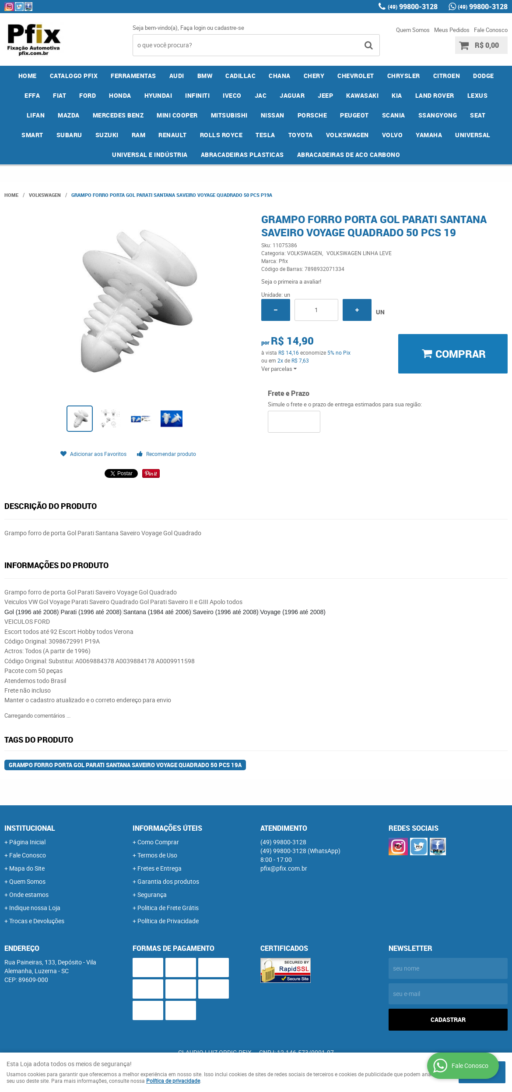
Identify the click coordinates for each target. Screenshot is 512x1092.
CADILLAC (240, 75)
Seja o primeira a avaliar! (291, 281)
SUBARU (69, 135)
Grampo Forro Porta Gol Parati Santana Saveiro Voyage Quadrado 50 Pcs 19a (125, 765)
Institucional (29, 828)
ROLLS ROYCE (221, 135)
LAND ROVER (434, 95)
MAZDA (69, 115)
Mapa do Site (27, 868)
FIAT (59, 95)
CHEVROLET (355, 75)
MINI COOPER (177, 115)
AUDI (176, 75)
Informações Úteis (167, 828)
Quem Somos (413, 30)
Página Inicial (27, 842)
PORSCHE (312, 115)
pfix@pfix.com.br (283, 868)
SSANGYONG (437, 115)
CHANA (280, 75)
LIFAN (36, 115)
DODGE (483, 75)
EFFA (32, 95)
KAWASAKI (362, 95)
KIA (397, 95)
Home (27, 75)
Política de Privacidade (168, 921)
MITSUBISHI (229, 115)
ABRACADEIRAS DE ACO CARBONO (348, 154)
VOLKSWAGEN (347, 135)
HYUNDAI (158, 95)
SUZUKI (107, 135)
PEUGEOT (354, 115)
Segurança (152, 894)
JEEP (325, 95)
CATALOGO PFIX (74, 75)
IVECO (232, 95)
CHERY (314, 75)
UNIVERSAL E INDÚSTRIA (150, 154)
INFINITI (197, 95)
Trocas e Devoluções (36, 921)
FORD (87, 95)
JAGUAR (292, 95)
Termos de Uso (157, 855)
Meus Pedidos (452, 30)
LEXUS (477, 95)
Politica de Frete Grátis (168, 907)
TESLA (265, 135)
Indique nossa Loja (34, 907)
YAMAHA (429, 135)
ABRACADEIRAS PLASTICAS (242, 154)
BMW (205, 75)
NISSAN (272, 115)
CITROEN (446, 75)
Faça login (193, 28)
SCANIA (393, 115)
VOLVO (392, 135)
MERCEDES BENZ (118, 115)
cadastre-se (229, 28)
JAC (261, 95)
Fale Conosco (491, 30)
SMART (32, 135)
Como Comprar (158, 842)
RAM (139, 135)
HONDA (120, 95)
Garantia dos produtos (168, 881)
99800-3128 (413, 6)
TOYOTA (300, 135)
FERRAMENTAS (133, 75)
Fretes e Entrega (159, 868)
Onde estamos (29, 894)
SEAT (477, 115)
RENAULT (172, 135)
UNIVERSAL (473, 135)
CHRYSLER (403, 75)
